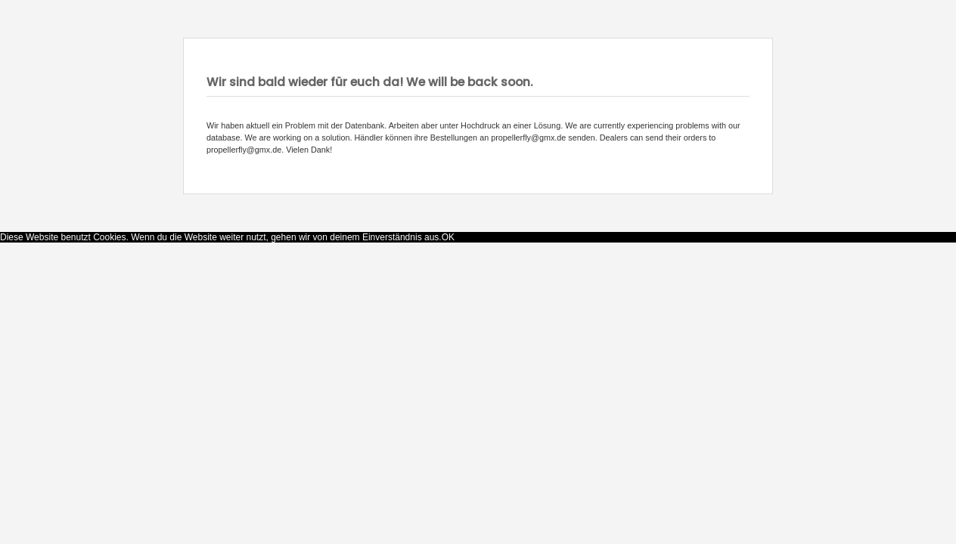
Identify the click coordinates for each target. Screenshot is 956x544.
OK (448, 237)
